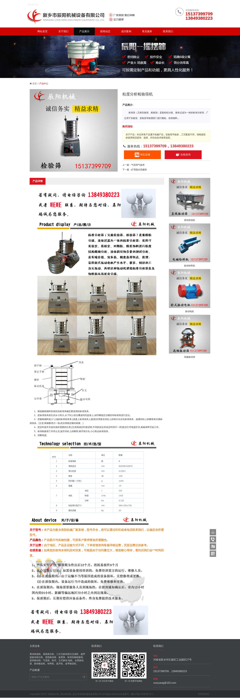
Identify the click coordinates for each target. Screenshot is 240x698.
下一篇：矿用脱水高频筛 (134, 170)
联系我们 (168, 31)
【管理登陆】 (203, 694)
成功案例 (126, 31)
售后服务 (147, 31)
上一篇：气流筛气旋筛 (133, 165)
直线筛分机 (35, 4)
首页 (34, 84)
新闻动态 (105, 31)
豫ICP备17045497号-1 (142, 694)
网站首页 (42, 31)
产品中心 (43, 84)
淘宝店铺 (142, 155)
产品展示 (84, 31)
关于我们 (63, 31)
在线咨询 (183, 155)
